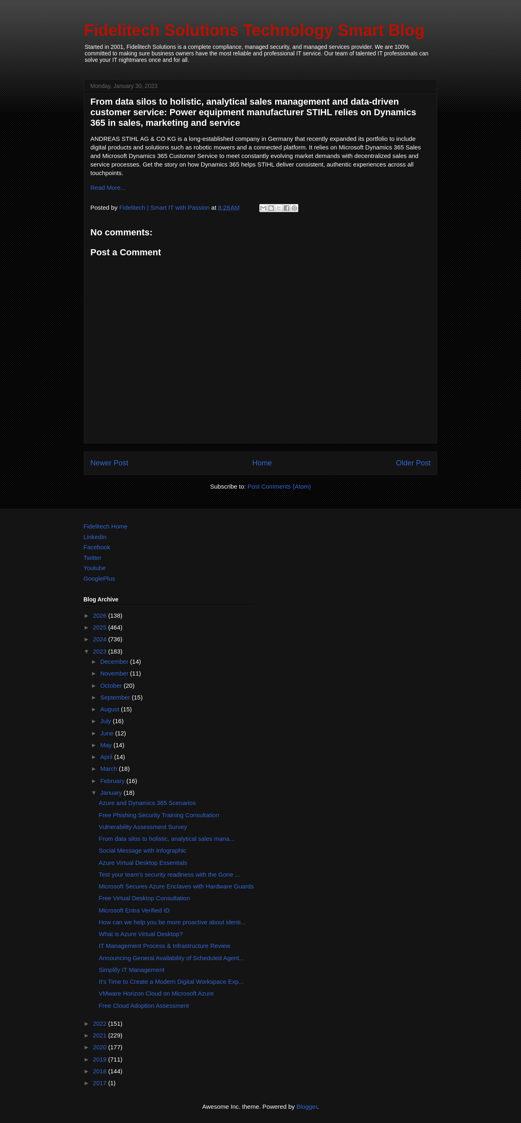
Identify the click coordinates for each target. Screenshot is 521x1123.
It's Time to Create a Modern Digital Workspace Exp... (171, 981)
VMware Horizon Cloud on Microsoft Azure (156, 993)
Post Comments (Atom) (279, 486)
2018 (100, 1071)
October (112, 685)
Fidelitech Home (105, 526)
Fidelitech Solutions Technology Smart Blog (254, 30)
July (106, 720)
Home (262, 463)
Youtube (94, 567)
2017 (100, 1082)
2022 (100, 1023)
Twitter (92, 557)
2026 (100, 615)
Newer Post (109, 463)
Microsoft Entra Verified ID (134, 910)
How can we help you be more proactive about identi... (172, 922)
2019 (100, 1059)
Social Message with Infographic (142, 850)
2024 (100, 639)
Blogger (306, 1106)
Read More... (108, 187)
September (116, 697)
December (115, 661)
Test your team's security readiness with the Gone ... (169, 874)
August (110, 709)
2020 (100, 1047)
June (107, 733)
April (107, 756)
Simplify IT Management (131, 969)
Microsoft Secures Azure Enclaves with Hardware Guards (176, 886)
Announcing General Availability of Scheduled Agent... (171, 957)
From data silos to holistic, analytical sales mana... (166, 838)
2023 (100, 651)
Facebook (96, 547)
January (112, 792)
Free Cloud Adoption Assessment (144, 1005)
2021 (100, 1035)
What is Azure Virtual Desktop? (141, 933)
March (109, 768)
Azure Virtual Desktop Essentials (143, 862)
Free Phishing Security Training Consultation (159, 815)
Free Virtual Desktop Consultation (144, 898)
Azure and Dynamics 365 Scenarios (147, 802)
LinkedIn (95, 536)
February (113, 780)
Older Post (413, 463)
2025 (100, 627)
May (107, 744)
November (115, 673)
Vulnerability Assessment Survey (143, 826)
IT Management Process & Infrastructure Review (164, 945)
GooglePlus (99, 578)
